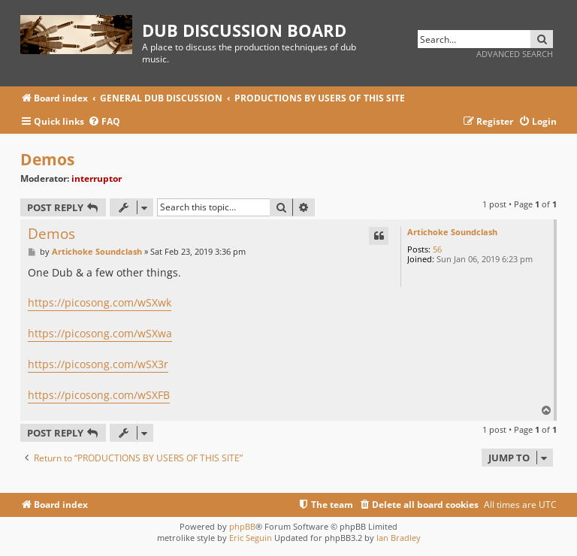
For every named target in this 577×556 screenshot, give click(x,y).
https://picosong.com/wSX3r (98, 364)
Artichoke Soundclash (452, 232)
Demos (47, 159)
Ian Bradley (398, 537)
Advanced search (514, 53)
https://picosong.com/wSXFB (99, 395)
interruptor (96, 178)
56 (437, 249)
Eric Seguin (250, 537)
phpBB (242, 526)
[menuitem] (104, 122)
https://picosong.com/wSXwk (99, 302)
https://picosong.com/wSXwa (100, 333)
